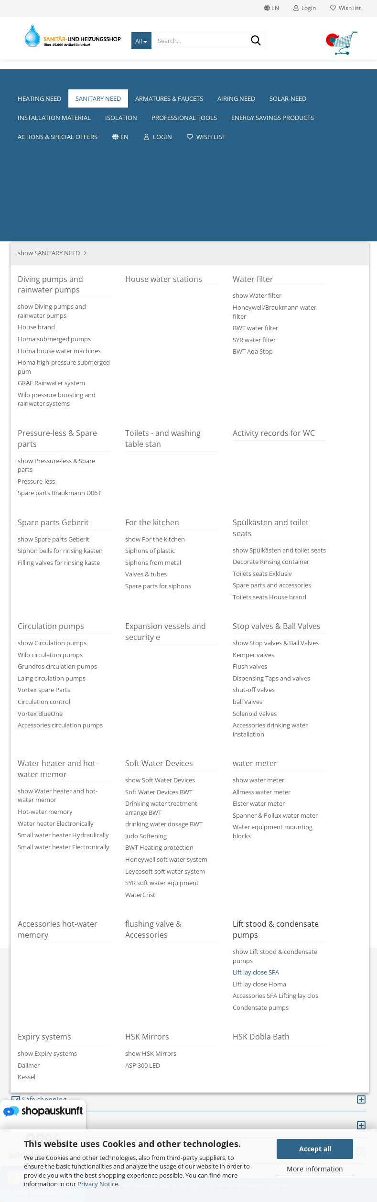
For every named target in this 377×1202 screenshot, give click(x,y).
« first (36, 123)
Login (304, 8)
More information (315, 1168)
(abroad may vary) (199, 378)
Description (62, 613)
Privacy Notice (97, 1184)
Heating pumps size (279, 79)
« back (62, 123)
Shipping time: (61, 378)
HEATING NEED (64, 79)
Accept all (315, 1148)
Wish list (345, 8)
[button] (189, 507)
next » (88, 123)
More (109, 79)
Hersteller (343, 79)
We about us (214, 79)
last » (114, 123)
